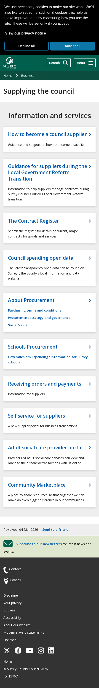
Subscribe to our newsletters (39, 544)
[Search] (59, 63)
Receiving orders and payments (44, 384)
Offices (15, 580)
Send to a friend (55, 529)
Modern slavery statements (23, 632)
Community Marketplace (37, 485)
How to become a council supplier (47, 134)
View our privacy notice (25, 33)
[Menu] (85, 63)
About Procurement (31, 300)
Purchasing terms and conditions (34, 310)
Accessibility (12, 617)
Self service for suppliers (36, 416)
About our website (17, 625)
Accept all (72, 46)
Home (8, 75)
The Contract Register (33, 221)
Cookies (9, 610)
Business (27, 75)
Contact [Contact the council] (15, 569)
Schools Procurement (33, 347)
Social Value (17, 325)
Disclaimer (11, 595)
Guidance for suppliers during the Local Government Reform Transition (47, 172)
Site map (9, 640)
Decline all (26, 46)
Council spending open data (40, 258)
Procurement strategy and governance (39, 317)
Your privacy (12, 603)
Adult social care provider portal (45, 448)
